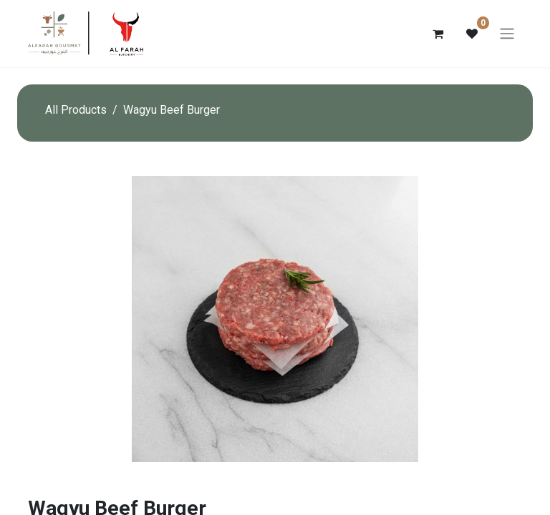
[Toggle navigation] (507, 34)
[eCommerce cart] (437, 33)
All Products (76, 110)
